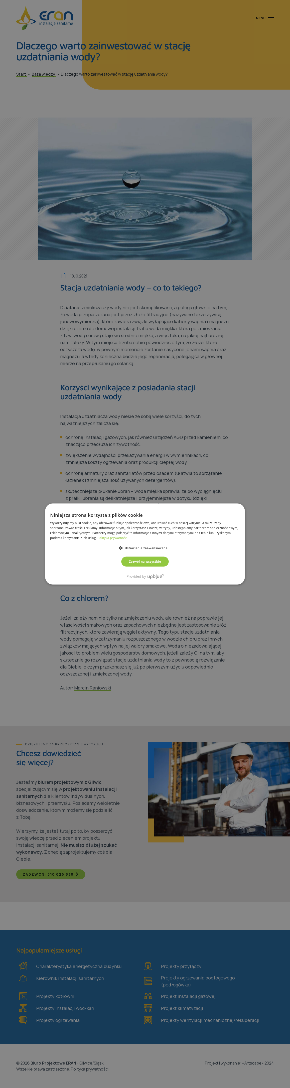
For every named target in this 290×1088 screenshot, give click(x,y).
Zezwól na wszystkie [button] (145, 561)
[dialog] (145, 544)
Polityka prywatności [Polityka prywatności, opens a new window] (113, 538)
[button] (145, 547)
